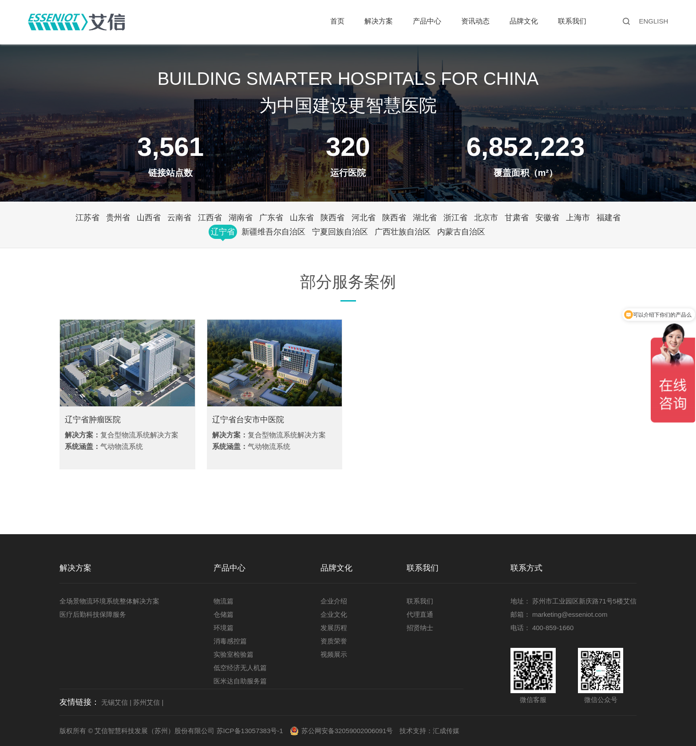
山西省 (149, 217)
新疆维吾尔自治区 (273, 231)
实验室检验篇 (233, 654)
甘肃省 (517, 217)
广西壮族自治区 (403, 231)
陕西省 (332, 217)
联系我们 (572, 21)
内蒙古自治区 (461, 231)
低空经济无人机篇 (240, 667)
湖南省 (241, 217)
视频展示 (333, 654)
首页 (337, 21)
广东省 (271, 217)
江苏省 (87, 217)
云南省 (179, 217)
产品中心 (427, 21)
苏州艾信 (146, 702)
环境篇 (223, 627)
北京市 (486, 217)
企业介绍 (333, 601)
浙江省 (455, 217)
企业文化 (333, 614)
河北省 (364, 217)
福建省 (609, 217)
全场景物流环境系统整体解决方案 (109, 601)
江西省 (210, 217)
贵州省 (118, 217)
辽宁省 (223, 231)
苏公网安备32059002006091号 (347, 730)
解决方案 (378, 21)
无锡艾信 (114, 702)
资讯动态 (475, 21)
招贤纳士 (420, 627)
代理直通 (420, 614)
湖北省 (425, 217)
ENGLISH (653, 21)
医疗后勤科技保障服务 (92, 614)
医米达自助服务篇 (240, 681)
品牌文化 (524, 21)
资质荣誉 (333, 641)
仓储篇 (223, 614)
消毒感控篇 (230, 641)
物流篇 (223, 601)
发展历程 (333, 627)
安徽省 (547, 217)
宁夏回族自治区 (340, 231)
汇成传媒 (446, 730)
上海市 (578, 217)
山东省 (302, 217)
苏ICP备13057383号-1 (250, 730)
